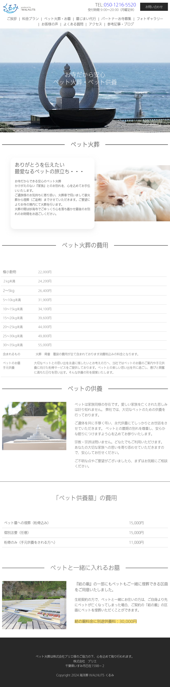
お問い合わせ (154, 6)
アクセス (95, 24)
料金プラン (30, 18)
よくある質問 (73, 24)
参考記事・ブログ (120, 24)
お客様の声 (49, 24)
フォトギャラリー (150, 18)
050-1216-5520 (120, 4)
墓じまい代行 (86, 18)
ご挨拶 (12, 18)
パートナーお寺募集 (116, 18)
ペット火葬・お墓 (57, 18)
